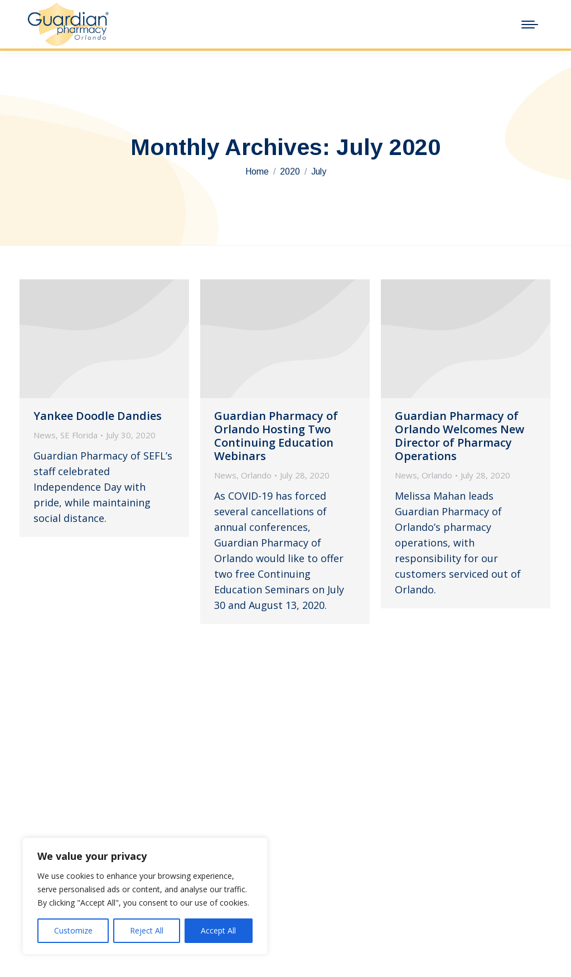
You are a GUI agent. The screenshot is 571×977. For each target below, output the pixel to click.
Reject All (146, 930)
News (44, 435)
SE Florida (79, 435)
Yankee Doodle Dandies (97, 415)
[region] (145, 896)
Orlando (256, 475)
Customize (73, 930)
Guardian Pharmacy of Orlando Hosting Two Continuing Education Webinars (276, 435)
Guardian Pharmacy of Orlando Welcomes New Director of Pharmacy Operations (459, 435)
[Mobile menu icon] (529, 24)
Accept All (218, 930)
